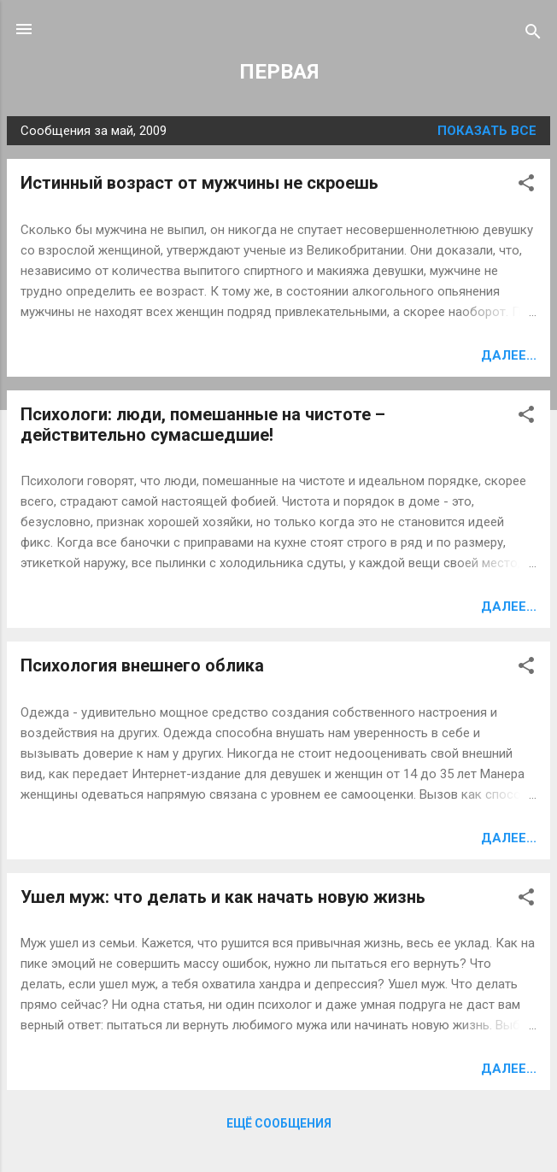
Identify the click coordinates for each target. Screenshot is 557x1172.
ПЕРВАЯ (279, 72)
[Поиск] (533, 35)
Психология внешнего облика (142, 665)
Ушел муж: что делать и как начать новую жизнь (223, 897)
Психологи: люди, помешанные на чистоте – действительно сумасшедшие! (203, 424)
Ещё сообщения (278, 1123)
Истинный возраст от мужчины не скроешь (199, 183)
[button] (526, 186)
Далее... (508, 355)
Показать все (486, 130)
